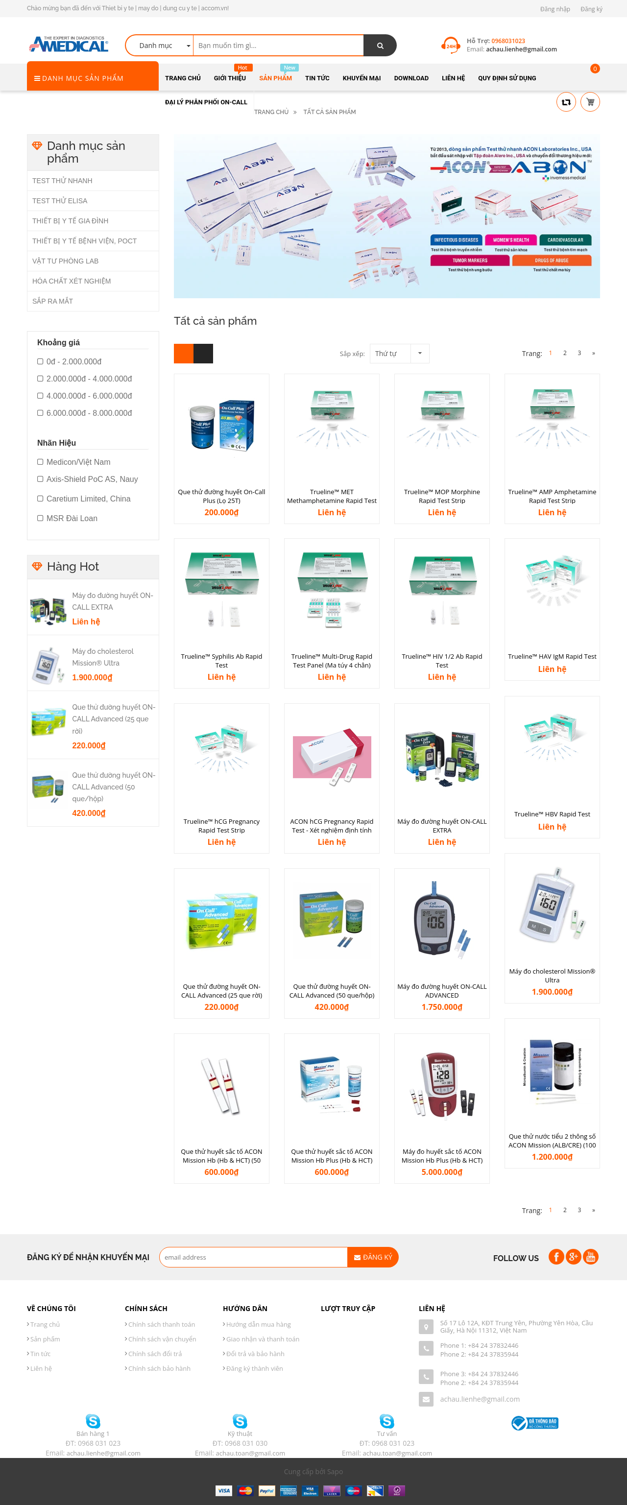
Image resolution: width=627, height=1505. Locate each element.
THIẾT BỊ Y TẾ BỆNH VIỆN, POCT (84, 241)
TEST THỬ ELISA (59, 201)
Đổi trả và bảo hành (255, 1353)
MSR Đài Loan (67, 518)
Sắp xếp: (352, 353)
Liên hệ (41, 1368)
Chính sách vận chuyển (162, 1339)
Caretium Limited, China (84, 499)
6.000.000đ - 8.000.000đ (84, 413)
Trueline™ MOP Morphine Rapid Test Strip (442, 496)
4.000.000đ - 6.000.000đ (84, 396)
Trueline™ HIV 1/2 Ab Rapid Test (442, 661)
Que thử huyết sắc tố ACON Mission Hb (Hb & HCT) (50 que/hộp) (221, 1160)
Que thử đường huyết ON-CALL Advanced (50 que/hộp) (332, 991)
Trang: (532, 353)
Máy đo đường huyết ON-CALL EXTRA (442, 826)
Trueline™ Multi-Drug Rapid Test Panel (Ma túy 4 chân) (332, 661)
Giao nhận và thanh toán (263, 1339)
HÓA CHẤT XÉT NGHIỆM (71, 281)
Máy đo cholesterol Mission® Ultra (552, 976)
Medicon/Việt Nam (74, 462)
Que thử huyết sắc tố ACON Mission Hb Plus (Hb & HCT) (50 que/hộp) (331, 1160)
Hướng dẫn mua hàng (258, 1324)
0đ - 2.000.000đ (69, 362)
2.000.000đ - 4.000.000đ (84, 379)
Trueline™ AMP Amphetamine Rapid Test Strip (552, 496)
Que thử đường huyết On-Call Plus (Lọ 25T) (221, 496)
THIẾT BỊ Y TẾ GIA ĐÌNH (70, 221)
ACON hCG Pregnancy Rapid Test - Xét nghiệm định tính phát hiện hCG (332, 830)
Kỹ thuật (240, 1433)
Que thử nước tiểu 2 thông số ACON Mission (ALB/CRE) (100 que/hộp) (552, 1145)
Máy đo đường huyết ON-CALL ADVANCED (442, 991)
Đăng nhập (555, 9)
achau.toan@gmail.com (251, 1453)
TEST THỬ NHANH (62, 181)
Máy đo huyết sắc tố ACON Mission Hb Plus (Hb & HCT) (442, 1156)
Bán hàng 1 (93, 1433)
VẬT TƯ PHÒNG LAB (65, 261)
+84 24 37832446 (493, 1345)
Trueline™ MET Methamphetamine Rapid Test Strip (332, 500)
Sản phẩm (45, 1339)
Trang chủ (45, 1324)
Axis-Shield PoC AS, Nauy (87, 479)
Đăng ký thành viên (254, 1368)
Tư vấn (387, 1433)
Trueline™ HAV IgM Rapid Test (552, 656)
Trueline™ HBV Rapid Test (552, 814)
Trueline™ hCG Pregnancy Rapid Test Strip (222, 826)
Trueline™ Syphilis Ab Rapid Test (222, 661)
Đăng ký (591, 9)
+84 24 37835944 (493, 1354)
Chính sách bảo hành (159, 1368)
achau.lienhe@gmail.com (480, 1399)
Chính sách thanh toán (161, 1324)
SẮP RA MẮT (52, 301)
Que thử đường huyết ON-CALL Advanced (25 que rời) (221, 991)
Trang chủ (271, 112)
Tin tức (40, 1353)
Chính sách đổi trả (155, 1353)
